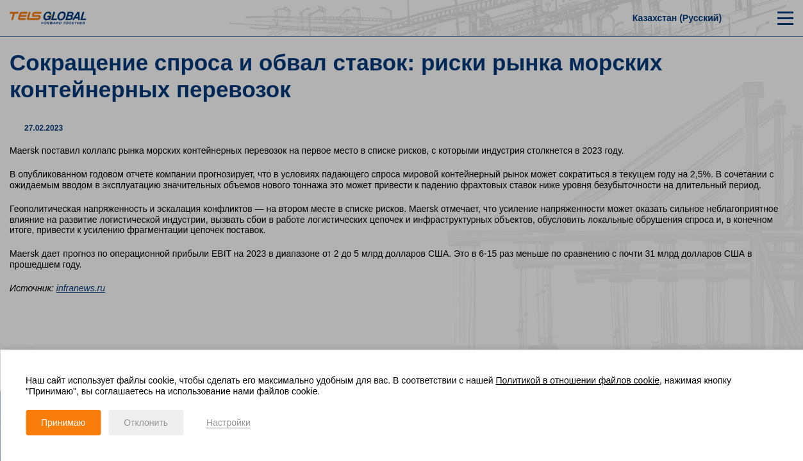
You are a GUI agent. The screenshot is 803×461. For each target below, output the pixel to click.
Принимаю (63, 422)
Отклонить (146, 422)
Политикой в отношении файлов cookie (578, 380)
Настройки (228, 422)
